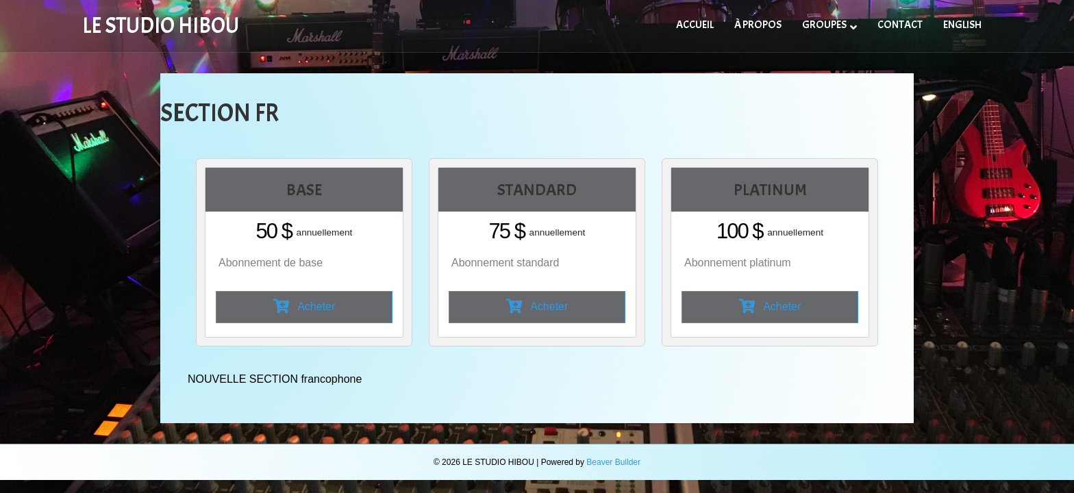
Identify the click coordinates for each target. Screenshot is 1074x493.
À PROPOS (758, 24)
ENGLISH (962, 24)
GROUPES (824, 24)
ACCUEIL (695, 24)
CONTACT (900, 24)
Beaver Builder (613, 462)
